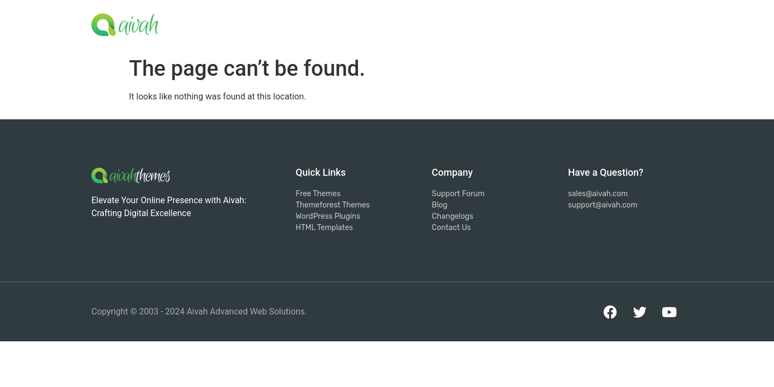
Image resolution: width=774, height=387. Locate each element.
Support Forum (588, 22)
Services (450, 22)
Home (399, 22)
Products (512, 24)
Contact (656, 22)
